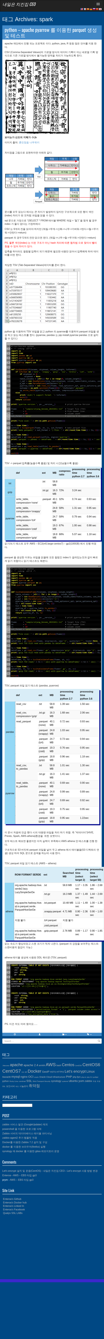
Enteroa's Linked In (13, 1206)
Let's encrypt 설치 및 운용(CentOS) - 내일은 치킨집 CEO (33, 1171)
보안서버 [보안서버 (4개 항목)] (10, 1086)
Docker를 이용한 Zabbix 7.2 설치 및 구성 (24, 1142)
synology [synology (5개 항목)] (56, 1081)
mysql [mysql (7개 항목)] (15, 1076)
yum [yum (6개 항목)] (81, 1081)
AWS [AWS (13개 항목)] (51, 1064)
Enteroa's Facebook (14, 1209)
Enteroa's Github (12, 1199)
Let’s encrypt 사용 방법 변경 (82, 1171)
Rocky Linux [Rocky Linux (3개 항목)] (14, 1081)
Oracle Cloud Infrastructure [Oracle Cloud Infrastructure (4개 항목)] (52, 1077)
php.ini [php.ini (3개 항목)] (83, 1077)
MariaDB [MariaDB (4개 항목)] (6, 1077)
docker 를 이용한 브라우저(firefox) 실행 (23, 1146)
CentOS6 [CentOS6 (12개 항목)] (91, 1064)
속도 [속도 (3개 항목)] (17, 1086)
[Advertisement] (29, 1247)
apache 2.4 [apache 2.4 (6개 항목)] (31, 1065)
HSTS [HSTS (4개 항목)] (53, 1072)
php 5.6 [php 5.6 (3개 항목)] (89, 1077)
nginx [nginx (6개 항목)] (24, 1076)
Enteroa (6, 1175)
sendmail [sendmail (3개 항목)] (22, 1081)
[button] (39, 1034)
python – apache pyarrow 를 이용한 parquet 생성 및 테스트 (51, 32)
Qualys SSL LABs (12, 1213)
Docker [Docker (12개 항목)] (34, 1071)
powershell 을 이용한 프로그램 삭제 (21, 1129)
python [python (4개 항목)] (5, 1081)
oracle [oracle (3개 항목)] (36, 1077)
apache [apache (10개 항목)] (16, 1065)
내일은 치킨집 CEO (18, 4)
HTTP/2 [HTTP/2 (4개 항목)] (60, 1072)
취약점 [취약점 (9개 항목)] (34, 1086)
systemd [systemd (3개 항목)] (65, 1081)
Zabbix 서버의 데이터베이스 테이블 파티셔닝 (27, 1133)
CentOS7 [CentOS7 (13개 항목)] (11, 1071)
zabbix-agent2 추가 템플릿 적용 (19, 1137)
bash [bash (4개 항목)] (59, 1065)
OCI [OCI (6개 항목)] (30, 1076)
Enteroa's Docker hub (15, 1202)
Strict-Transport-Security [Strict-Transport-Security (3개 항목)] (41, 1081)
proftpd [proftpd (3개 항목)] (95, 1077)
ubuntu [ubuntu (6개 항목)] (73, 1081)
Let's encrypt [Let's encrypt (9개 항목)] (75, 1071)
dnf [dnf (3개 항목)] (26, 1072)
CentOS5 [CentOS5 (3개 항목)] (78, 1065)
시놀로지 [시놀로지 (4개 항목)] (24, 1086)
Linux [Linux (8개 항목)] (90, 1071)
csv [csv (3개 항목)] (23, 1072)
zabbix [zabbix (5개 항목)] (88, 1081)
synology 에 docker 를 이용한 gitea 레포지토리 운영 (30, 1151)
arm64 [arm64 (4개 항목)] (42, 1065)
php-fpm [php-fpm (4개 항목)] (77, 1077)
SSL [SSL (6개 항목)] (29, 1081)
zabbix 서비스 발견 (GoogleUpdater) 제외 (25, 1124)
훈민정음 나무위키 (29, 142)
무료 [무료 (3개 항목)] (94, 1081)
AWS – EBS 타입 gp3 (25, 1175)
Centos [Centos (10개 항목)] (68, 1065)
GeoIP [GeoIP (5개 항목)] (45, 1071)
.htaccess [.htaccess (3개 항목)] (5, 1065)
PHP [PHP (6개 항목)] (69, 1076)
